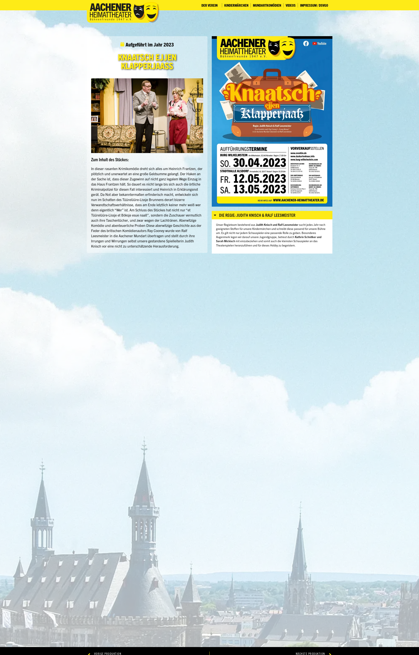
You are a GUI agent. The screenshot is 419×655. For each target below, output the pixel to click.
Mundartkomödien (267, 5)
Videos (291, 5)
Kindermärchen (236, 5)
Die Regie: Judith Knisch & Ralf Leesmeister (257, 215)
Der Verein (210, 5)
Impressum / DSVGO (315, 5)
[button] (272, 215)
